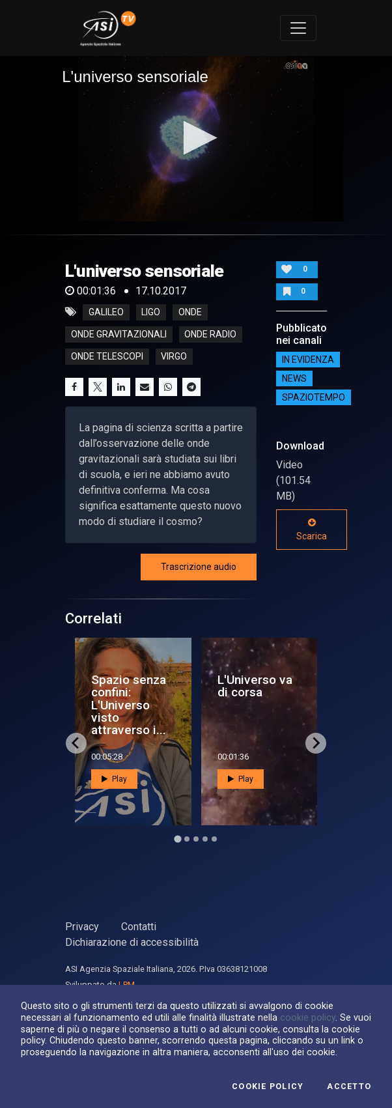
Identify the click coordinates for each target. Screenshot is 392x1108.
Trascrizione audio (198, 566)
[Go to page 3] (196, 839)
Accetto (349, 1086)
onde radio (210, 334)
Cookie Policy (267, 1086)
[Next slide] (315, 743)
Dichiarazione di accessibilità (132, 942)
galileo (106, 312)
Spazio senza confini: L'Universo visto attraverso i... (128, 704)
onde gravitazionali (119, 334)
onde (190, 312)
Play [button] (114, 779)
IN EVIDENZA (308, 359)
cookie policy (307, 1017)
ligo (150, 312)
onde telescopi (107, 356)
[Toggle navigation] (298, 28)
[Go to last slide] (76, 743)
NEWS (294, 378)
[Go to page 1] (177, 838)
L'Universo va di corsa (254, 686)
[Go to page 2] (186, 839)
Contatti (138, 926)
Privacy (82, 926)
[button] (196, 138)
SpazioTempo (313, 397)
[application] (196, 138)
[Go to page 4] (205, 839)
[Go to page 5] (214, 839)
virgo (174, 356)
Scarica (311, 529)
